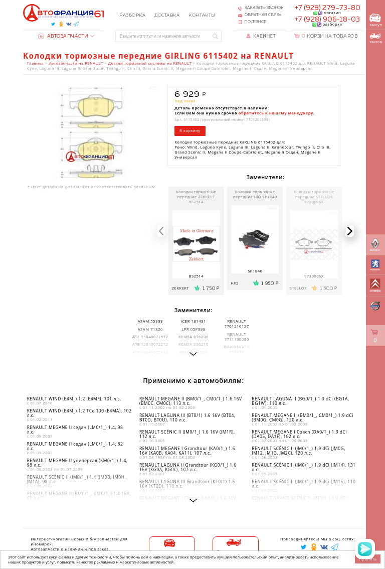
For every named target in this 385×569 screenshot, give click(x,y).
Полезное (255, 22)
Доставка (166, 15)
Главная (35, 63)
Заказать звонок (264, 8)
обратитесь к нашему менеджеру (276, 112)
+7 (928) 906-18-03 (327, 19)
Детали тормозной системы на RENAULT (149, 63)
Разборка (132, 15)
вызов (375, 38)
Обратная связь (263, 15)
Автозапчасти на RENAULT (76, 63)
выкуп (375, 20)
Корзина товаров (329, 36)
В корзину (190, 130)
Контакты (201, 15)
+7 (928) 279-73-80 (327, 8)
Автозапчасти (63, 36)
